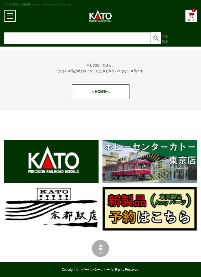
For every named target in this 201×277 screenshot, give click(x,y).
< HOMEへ (100, 91)
